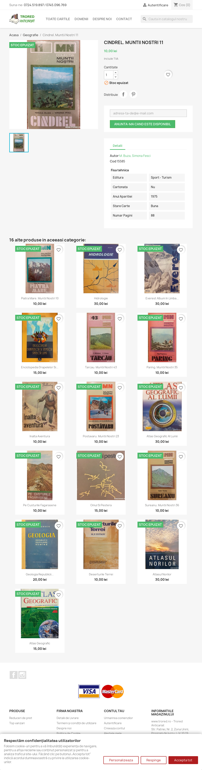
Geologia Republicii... (40, 574)
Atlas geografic (39, 643)
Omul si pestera (101, 505)
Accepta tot (183, 760)
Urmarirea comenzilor (118, 718)
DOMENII (81, 19)
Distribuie (123, 94)
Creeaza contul (114, 728)
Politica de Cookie (68, 733)
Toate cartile (58, 19)
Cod (113, 161)
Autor (114, 156)
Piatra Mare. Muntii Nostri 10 (40, 298)
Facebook (14, 675)
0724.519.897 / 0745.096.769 (45, 5)
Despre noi (102, 19)
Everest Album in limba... (162, 298)
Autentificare (113, 723)
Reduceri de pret (20, 718)
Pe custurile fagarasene (39, 505)
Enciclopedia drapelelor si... (39, 367)
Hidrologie (101, 298)
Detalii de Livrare (68, 718)
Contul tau (114, 711)
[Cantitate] (108, 75)
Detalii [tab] (117, 146)
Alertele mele (113, 733)
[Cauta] (167, 19)
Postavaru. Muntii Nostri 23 (101, 436)
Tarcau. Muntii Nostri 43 (101, 367)
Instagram (22, 675)
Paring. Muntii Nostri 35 (162, 367)
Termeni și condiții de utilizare (76, 723)
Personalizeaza (121, 760)
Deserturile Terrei (101, 574)
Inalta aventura (40, 436)
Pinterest (133, 94)
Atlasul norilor (162, 574)
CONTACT (124, 19)
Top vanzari (17, 723)
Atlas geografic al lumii (162, 436)
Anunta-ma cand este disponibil (142, 124)
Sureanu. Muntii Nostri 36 (162, 505)
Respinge (153, 760)
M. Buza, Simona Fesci (135, 156)
